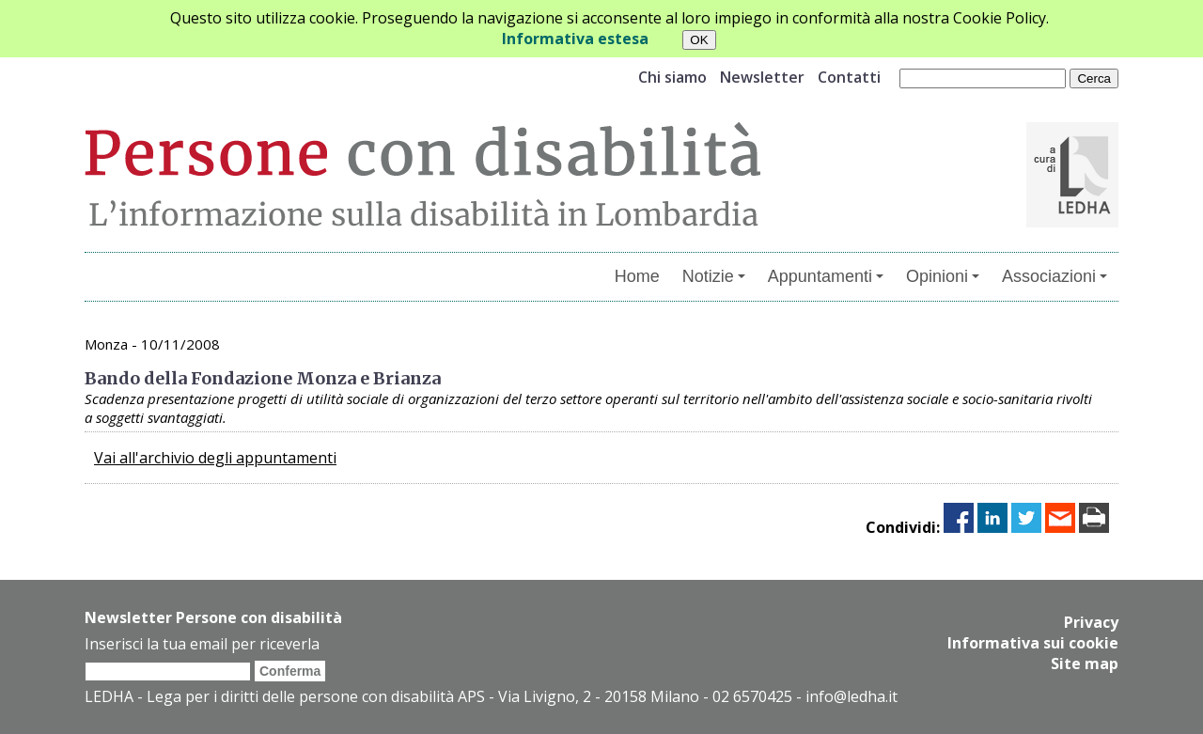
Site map (1084, 663)
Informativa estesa (575, 38)
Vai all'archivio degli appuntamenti (215, 457)
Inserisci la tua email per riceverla (202, 643)
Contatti (849, 77)
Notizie (713, 276)
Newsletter (762, 77)
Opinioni (942, 276)
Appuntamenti (825, 276)
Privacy (1091, 622)
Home (637, 276)
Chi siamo (672, 77)
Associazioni (1054, 276)
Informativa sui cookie (1032, 642)
